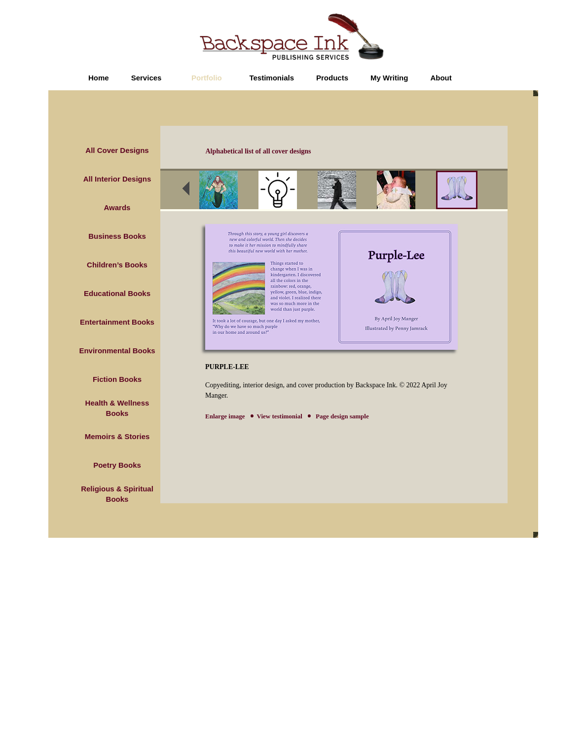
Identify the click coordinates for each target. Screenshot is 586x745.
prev (192, 191)
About (440, 78)
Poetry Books (117, 465)
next (498, 191)
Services (146, 78)
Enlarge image (225, 416)
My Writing (389, 78)
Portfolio (206, 78)
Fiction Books (117, 379)
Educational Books (117, 293)
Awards (117, 207)
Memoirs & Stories (117, 436)
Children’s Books (117, 265)
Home (98, 78)
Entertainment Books (117, 322)
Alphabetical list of (258, 151)
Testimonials (271, 78)
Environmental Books (117, 350)
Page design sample (341, 416)
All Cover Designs (116, 150)
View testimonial (279, 416)
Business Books (117, 236)
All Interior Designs (117, 179)
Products (332, 78)
